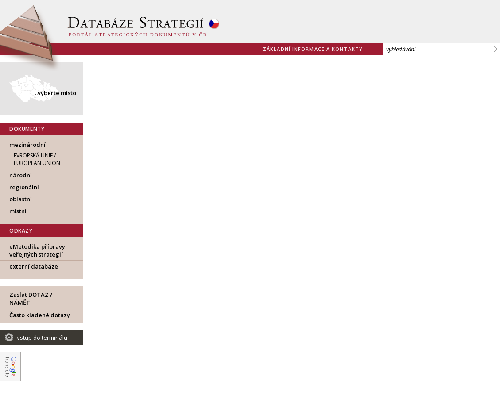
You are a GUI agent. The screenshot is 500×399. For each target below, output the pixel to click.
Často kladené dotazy (39, 315)
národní (20, 175)
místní (18, 211)
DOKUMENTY (26, 129)
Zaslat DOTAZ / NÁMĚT (30, 299)
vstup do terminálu (42, 337)
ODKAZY (21, 230)
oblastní (20, 199)
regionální (24, 187)
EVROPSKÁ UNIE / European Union (37, 159)
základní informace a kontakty (313, 49)
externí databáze (33, 266)
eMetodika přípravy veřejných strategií (37, 250)
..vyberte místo (55, 93)
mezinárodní (27, 145)
